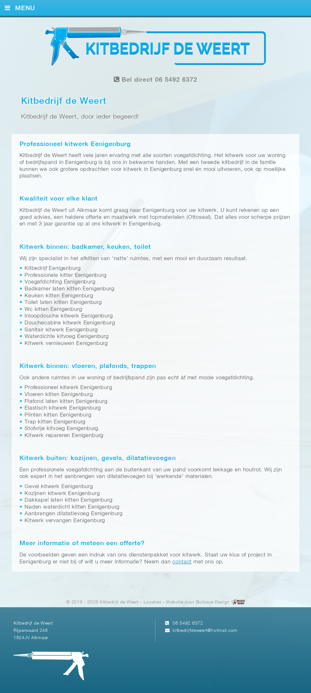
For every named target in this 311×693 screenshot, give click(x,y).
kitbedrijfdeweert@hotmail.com (205, 631)
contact (182, 562)
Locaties (153, 603)
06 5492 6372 (188, 623)
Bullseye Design (213, 603)
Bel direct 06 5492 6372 (156, 79)
